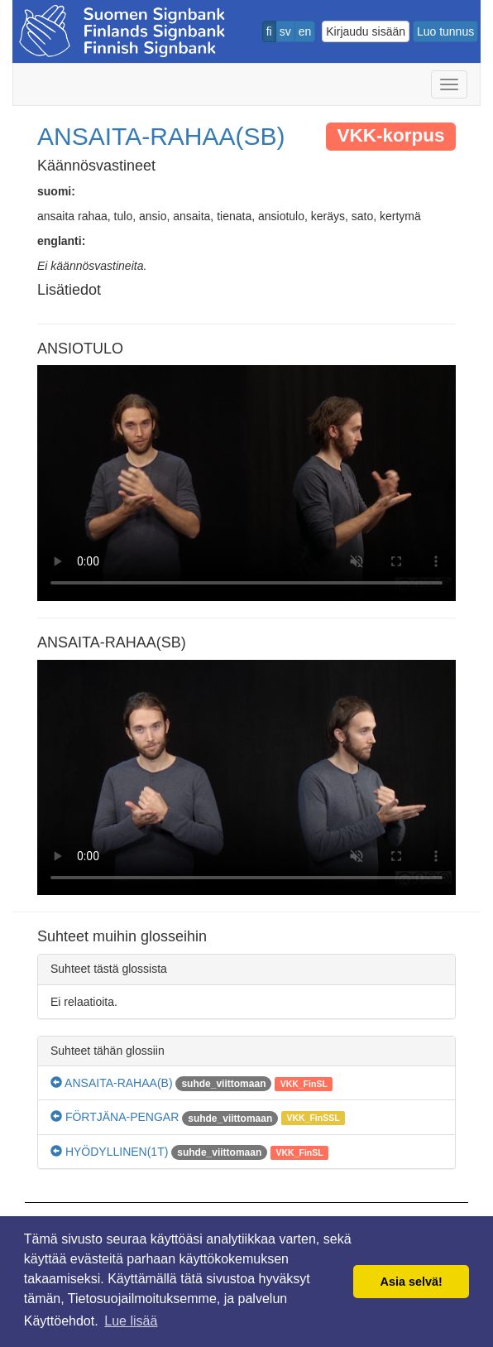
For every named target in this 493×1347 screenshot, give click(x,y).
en (305, 31)
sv (285, 31)
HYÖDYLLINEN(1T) (109, 1151)
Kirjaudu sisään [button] (365, 31)
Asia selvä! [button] (412, 1281)
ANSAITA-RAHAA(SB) (161, 136)
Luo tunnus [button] (445, 31)
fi (269, 31)
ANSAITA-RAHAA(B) (111, 1083)
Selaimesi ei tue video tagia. (246, 483)
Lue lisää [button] (130, 1321)
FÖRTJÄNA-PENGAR (114, 1116)
